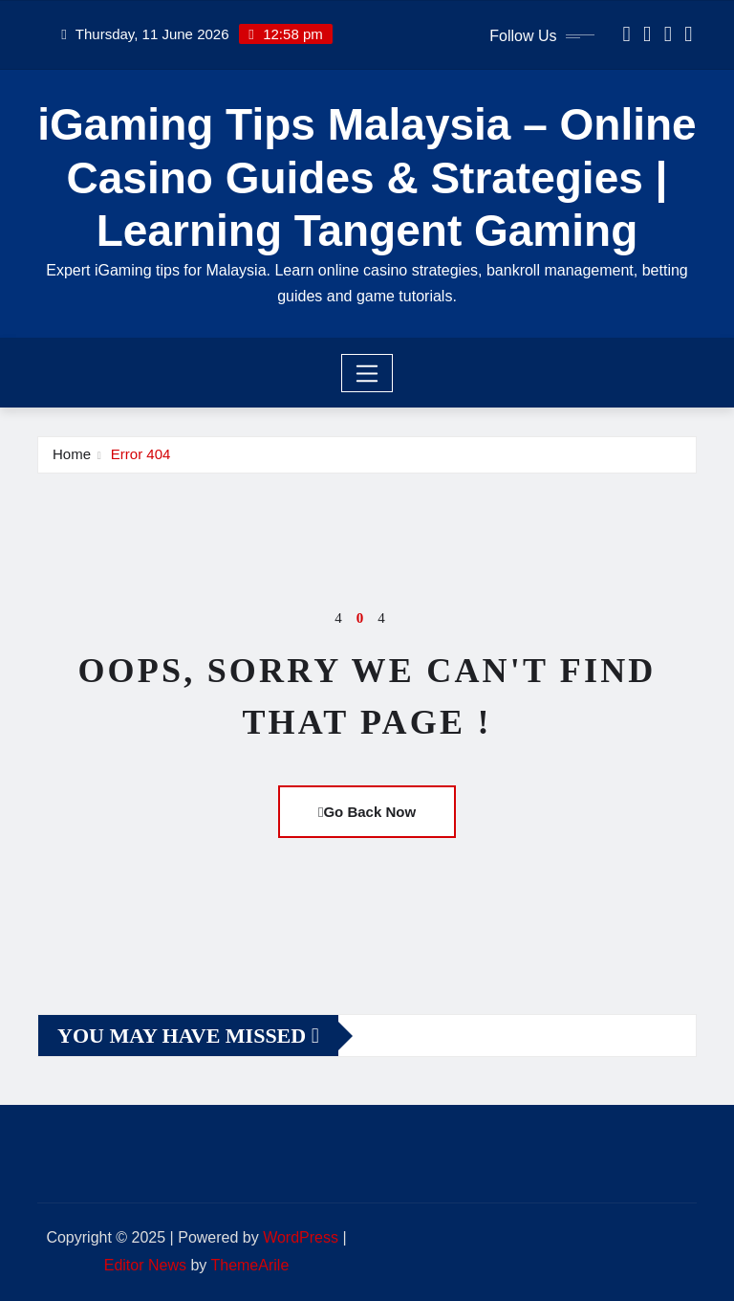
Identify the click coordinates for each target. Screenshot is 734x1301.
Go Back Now (367, 812)
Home (72, 454)
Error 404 (141, 454)
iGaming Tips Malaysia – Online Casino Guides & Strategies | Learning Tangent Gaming (366, 176)
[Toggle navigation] (367, 373)
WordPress (300, 1237)
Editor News (145, 1265)
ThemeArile (249, 1265)
